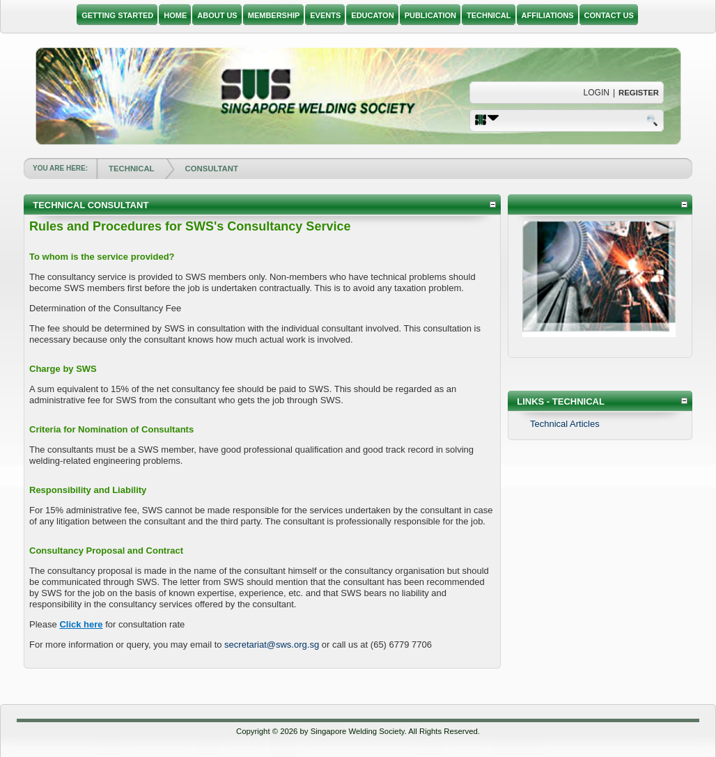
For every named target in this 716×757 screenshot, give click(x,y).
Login (596, 92)
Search (653, 120)
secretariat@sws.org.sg (271, 644)
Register (638, 92)
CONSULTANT (211, 168)
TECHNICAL (131, 168)
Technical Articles (565, 424)
